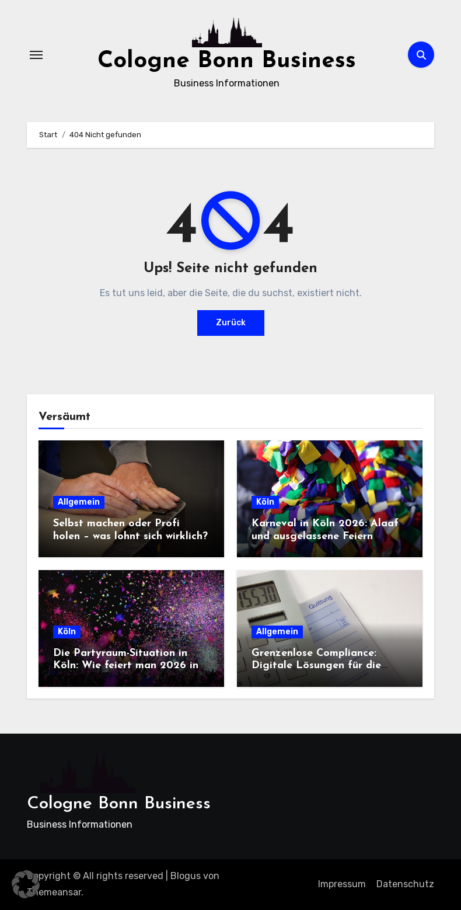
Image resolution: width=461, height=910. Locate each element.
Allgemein (79, 502)
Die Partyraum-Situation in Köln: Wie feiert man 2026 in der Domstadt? (125, 666)
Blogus (185, 875)
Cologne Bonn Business (226, 61)
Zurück (231, 323)
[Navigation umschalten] (36, 55)
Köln (265, 502)
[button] (25, 884)
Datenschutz (405, 884)
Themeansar (54, 892)
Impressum (342, 884)
